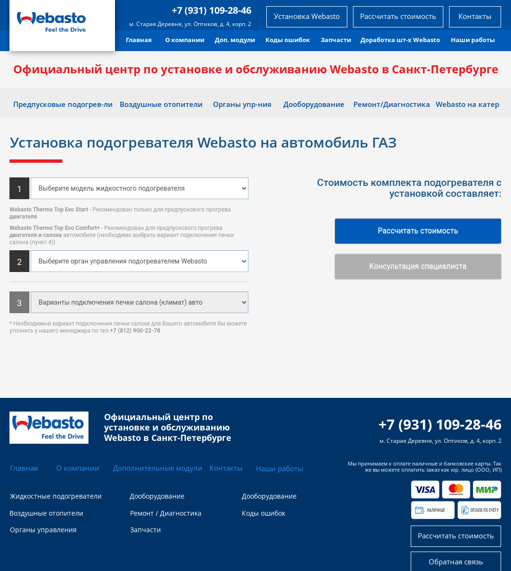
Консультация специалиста (418, 266)
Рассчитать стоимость (418, 230)
